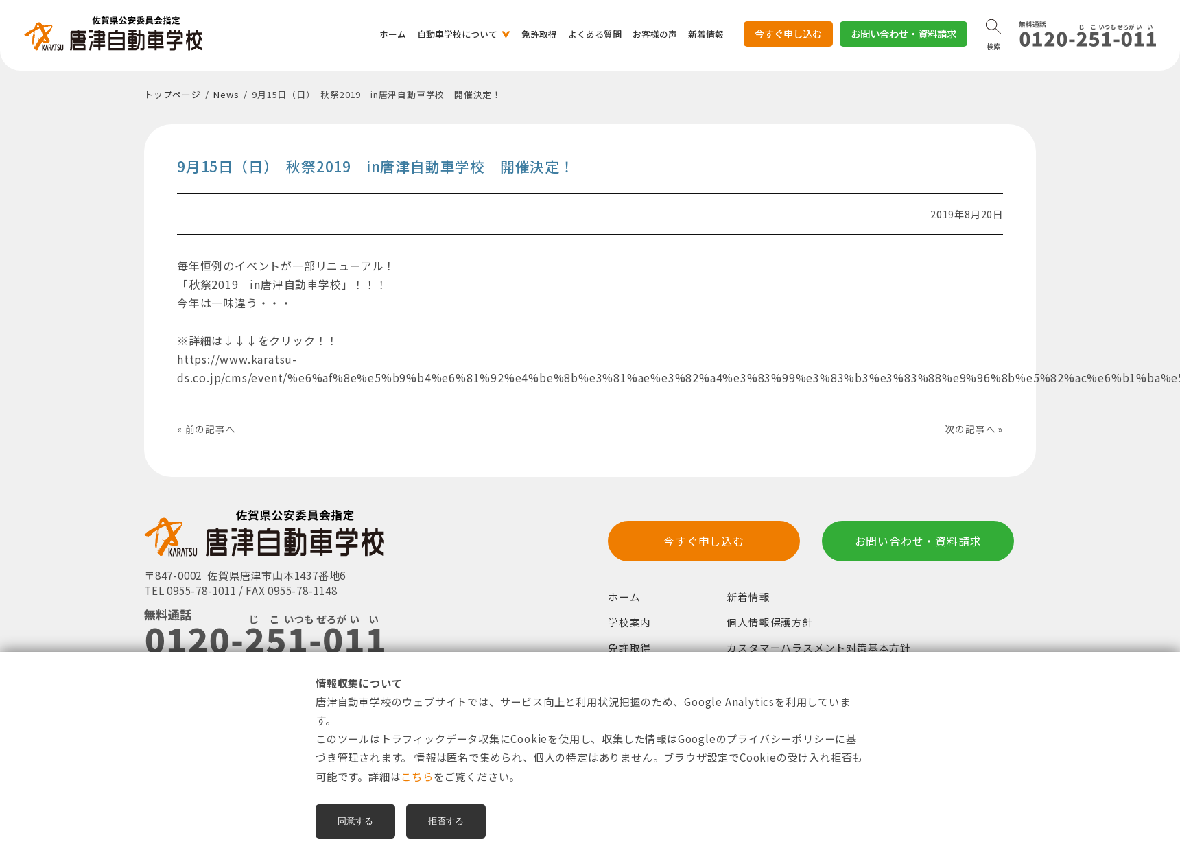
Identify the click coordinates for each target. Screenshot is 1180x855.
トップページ (172, 94)
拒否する (446, 821)
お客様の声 (655, 33)
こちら (417, 776)
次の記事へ (970, 429)
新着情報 (706, 33)
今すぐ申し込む (788, 36)
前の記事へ (210, 429)
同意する (355, 821)
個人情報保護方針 (770, 624)
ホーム (392, 33)
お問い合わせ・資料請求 (903, 33)
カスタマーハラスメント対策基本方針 (819, 649)
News (226, 94)
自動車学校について (457, 33)
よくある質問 (595, 33)
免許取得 (539, 33)
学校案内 (629, 624)
